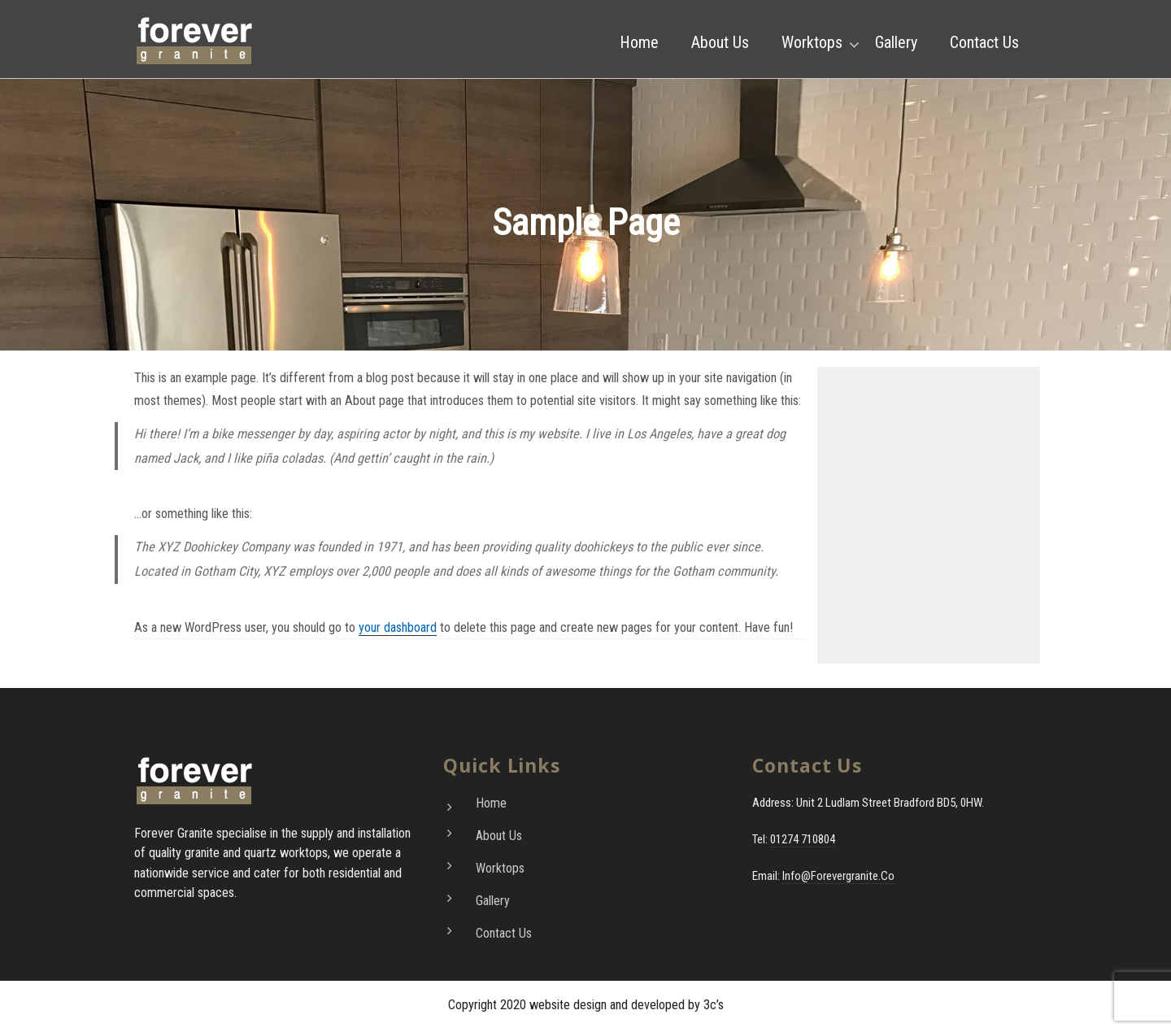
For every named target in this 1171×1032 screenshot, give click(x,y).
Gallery (896, 42)
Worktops (811, 42)
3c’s (713, 1004)
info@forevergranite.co (838, 876)
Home (639, 42)
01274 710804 (802, 839)
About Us (720, 42)
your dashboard (398, 627)
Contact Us (984, 42)
